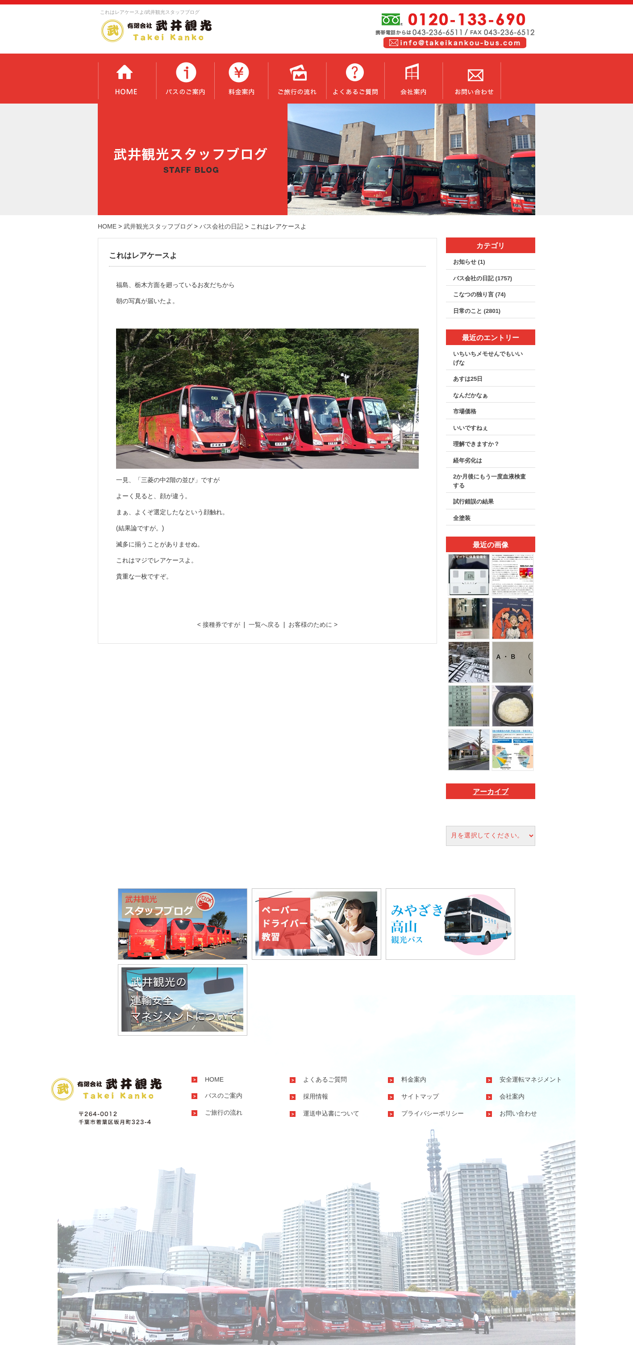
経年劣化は (467, 460)
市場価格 (464, 411)
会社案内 (413, 79)
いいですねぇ (470, 428)
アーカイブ (490, 791)
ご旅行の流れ (297, 79)
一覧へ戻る (264, 624)
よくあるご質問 (355, 79)
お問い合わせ (471, 79)
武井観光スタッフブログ (158, 226)
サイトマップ (420, 1096)
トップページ (127, 79)
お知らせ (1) (469, 261)
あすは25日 (468, 378)
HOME (107, 226)
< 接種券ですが (218, 624)
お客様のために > (312, 624)
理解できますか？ (476, 444)
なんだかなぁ (470, 395)
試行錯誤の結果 (473, 501)
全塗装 (462, 518)
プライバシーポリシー (432, 1113)
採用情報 (315, 1096)
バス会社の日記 (221, 226)
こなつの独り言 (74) (479, 294)
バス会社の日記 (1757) (482, 278)
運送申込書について (331, 1113)
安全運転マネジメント (531, 1079)
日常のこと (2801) (476, 311)
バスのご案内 (185, 79)
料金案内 (241, 79)
